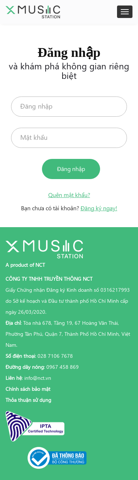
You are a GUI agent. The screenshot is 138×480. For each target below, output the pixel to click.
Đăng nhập (71, 168)
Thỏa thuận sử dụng (28, 399)
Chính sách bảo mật (28, 388)
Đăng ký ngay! (99, 208)
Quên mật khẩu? (69, 195)
